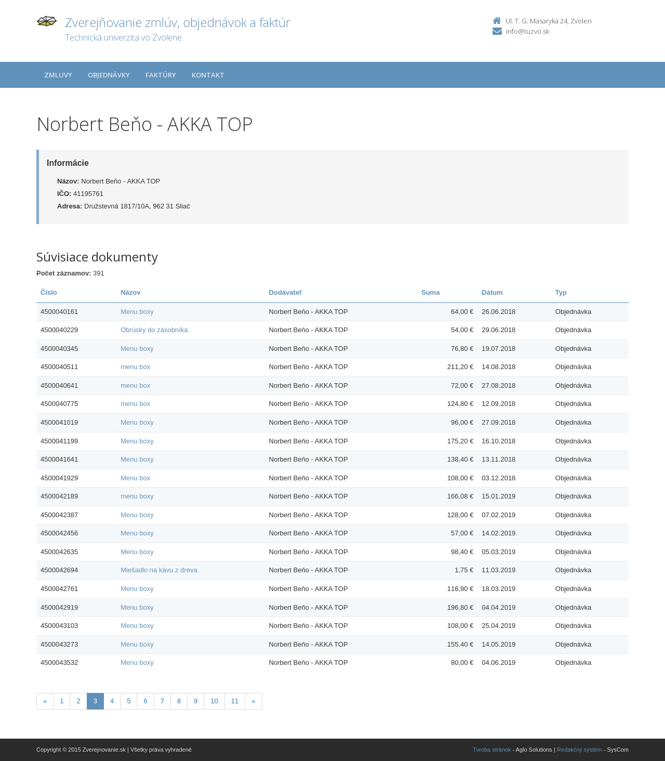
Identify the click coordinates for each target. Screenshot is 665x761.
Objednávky (109, 75)
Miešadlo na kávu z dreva (159, 570)
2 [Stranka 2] (78, 701)
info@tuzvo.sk (527, 31)
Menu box (135, 478)
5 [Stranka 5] (128, 701)
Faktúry (160, 75)
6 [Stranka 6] (145, 701)
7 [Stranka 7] (162, 701)
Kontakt (208, 75)
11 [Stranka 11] (234, 701)
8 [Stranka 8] (179, 701)
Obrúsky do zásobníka (154, 330)
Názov (130, 292)
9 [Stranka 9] (195, 701)
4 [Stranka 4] (112, 701)
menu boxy (137, 496)
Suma (430, 292)
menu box (135, 367)
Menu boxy (137, 312)
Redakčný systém (579, 749)
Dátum (492, 292)
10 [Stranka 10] (214, 701)
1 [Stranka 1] (61, 701)
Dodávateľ (285, 292)
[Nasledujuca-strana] (253, 701)
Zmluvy (58, 75)
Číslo (49, 292)
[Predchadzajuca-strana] (45, 701)
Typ (561, 292)
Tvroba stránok (492, 749)
